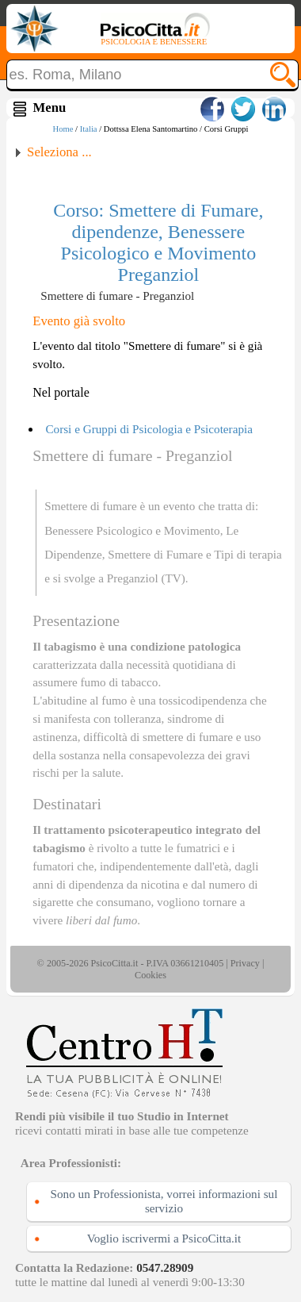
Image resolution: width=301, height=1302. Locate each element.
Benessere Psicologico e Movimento (131, 530)
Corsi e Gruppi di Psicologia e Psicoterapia (149, 429)
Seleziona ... (59, 151)
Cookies (150, 975)
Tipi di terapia (248, 554)
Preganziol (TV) (146, 578)
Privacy (245, 963)
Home (62, 129)
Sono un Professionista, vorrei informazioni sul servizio (164, 1201)
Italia (88, 129)
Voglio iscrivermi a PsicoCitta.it (164, 1238)
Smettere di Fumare (155, 554)
